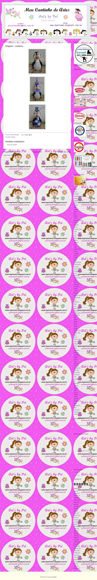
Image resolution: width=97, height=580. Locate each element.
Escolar (75, 280)
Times (75, 407)
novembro (76, 495)
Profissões (76, 385)
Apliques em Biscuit (78, 200)
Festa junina (76, 286)
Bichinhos (76, 209)
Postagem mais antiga (64, 152)
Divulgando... (77, 271)
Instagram (76, 310)
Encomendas (77, 275)
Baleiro (75, 202)
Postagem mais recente (10, 152)
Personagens (76, 354)
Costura (75, 255)
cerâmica (13, 137)
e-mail (75, 273)
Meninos (76, 321)
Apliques (76, 198)
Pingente (76, 357)
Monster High (77, 332)
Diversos (76, 268)
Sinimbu (76, 398)
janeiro (75, 517)
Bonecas (76, 216)
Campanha (76, 224)
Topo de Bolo (77, 409)
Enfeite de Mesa (77, 277)
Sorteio (75, 403)
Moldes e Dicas (77, 330)
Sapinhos (76, 394)
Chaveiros (76, 242)
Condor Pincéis (77, 249)
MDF (75, 317)
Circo (75, 244)
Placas (75, 361)
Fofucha (76, 288)
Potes (75, 376)
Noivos (75, 337)
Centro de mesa (77, 238)
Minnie (75, 326)
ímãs (75, 306)
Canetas (75, 227)
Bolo (75, 213)
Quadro (75, 390)
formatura (76, 293)
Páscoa (75, 348)
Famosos (76, 282)
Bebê (75, 207)
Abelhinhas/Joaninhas (79, 196)
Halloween (76, 302)
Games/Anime (77, 297)
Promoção (76, 387)
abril (75, 511)
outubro (75, 497)
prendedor (76, 379)
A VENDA (76, 194)
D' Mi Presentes (77, 262)
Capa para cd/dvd (78, 229)
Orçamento (76, 341)
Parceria (76, 346)
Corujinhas (76, 253)
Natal (75, 335)
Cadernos (76, 222)
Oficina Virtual (77, 339)
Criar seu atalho (77, 475)
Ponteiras (76, 363)
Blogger (55, 577)
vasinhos (76, 414)
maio (75, 508)
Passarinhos (76, 350)
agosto (75, 502)
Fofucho (76, 290)
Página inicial (37, 152)
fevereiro (76, 515)
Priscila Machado (15, 134)
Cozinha (76, 257)
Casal (75, 235)
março (75, 513)
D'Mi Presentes (77, 264)
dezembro (76, 493)
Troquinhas (76, 412)
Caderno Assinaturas (78, 220)
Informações (76, 308)
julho (75, 504)
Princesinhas (76, 383)
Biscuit (75, 211)
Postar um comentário (12, 144)
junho (75, 491)
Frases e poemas (77, 295)
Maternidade (76, 315)
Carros (75, 231)
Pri (74, 381)
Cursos (75, 260)
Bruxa (75, 218)
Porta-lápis (76, 370)
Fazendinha (76, 284)
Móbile (75, 328)
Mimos (75, 324)
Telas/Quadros (77, 405)
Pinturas (76, 359)
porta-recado (76, 372)
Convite (75, 251)
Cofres (75, 246)
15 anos (75, 191)
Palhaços (76, 343)
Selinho (75, 396)
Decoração (76, 266)
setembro (76, 500)
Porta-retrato (76, 374)
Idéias (75, 304)
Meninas (76, 319)
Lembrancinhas (77, 313)
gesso (75, 299)
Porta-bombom (77, 368)
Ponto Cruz (76, 365)
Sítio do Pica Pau (78, 401)
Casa (75, 233)
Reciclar (76, 392)
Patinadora (76, 352)
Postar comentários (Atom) (13, 155)
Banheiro (76, 205)
